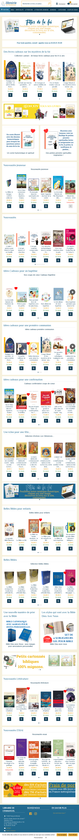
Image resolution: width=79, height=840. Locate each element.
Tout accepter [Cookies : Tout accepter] (61, 835)
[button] (39, 34)
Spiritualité (19, 10)
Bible (12, 10)
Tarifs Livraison (9, 831)
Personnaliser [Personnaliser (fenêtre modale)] (38, 837)
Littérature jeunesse (41, 10)
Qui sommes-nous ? (59, 813)
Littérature (29, 10)
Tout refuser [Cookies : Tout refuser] (73, 835)
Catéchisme (62, 10)
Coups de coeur (72, 10)
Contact (7, 828)
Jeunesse (53, 10)
